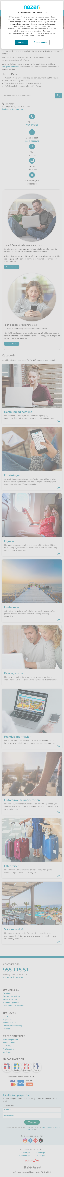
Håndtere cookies (40, 42)
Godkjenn (21, 42)
